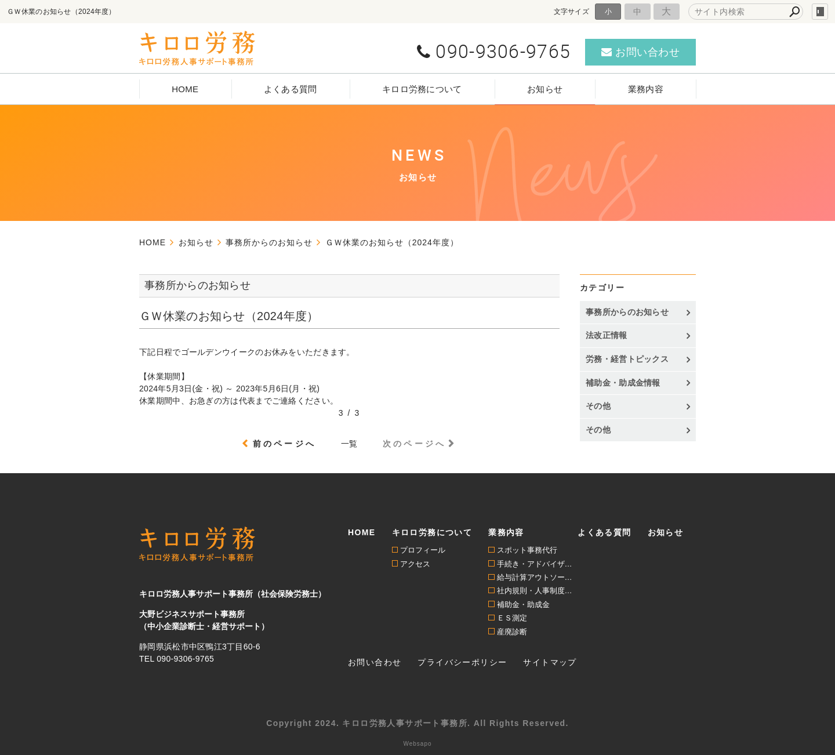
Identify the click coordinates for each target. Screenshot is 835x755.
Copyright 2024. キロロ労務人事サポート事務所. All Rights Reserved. (417, 723)
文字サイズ (572, 11)
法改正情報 (606, 335)
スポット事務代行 (527, 550)
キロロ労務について (422, 89)
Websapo (417, 744)
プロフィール (422, 550)
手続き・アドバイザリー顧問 (537, 564)
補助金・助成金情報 (623, 382)
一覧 (349, 443)
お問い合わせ (374, 662)
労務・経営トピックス (627, 359)
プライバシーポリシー (462, 662)
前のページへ (284, 443)
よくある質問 (290, 89)
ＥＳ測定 (512, 618)
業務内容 (645, 89)
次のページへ (414, 443)
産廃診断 (512, 631)
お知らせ (544, 89)
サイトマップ (549, 662)
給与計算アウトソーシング (537, 577)
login (820, 11)
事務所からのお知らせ (627, 312)
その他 (598, 406)
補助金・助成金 (523, 604)
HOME (185, 89)
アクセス (415, 564)
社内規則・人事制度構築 (537, 590)
